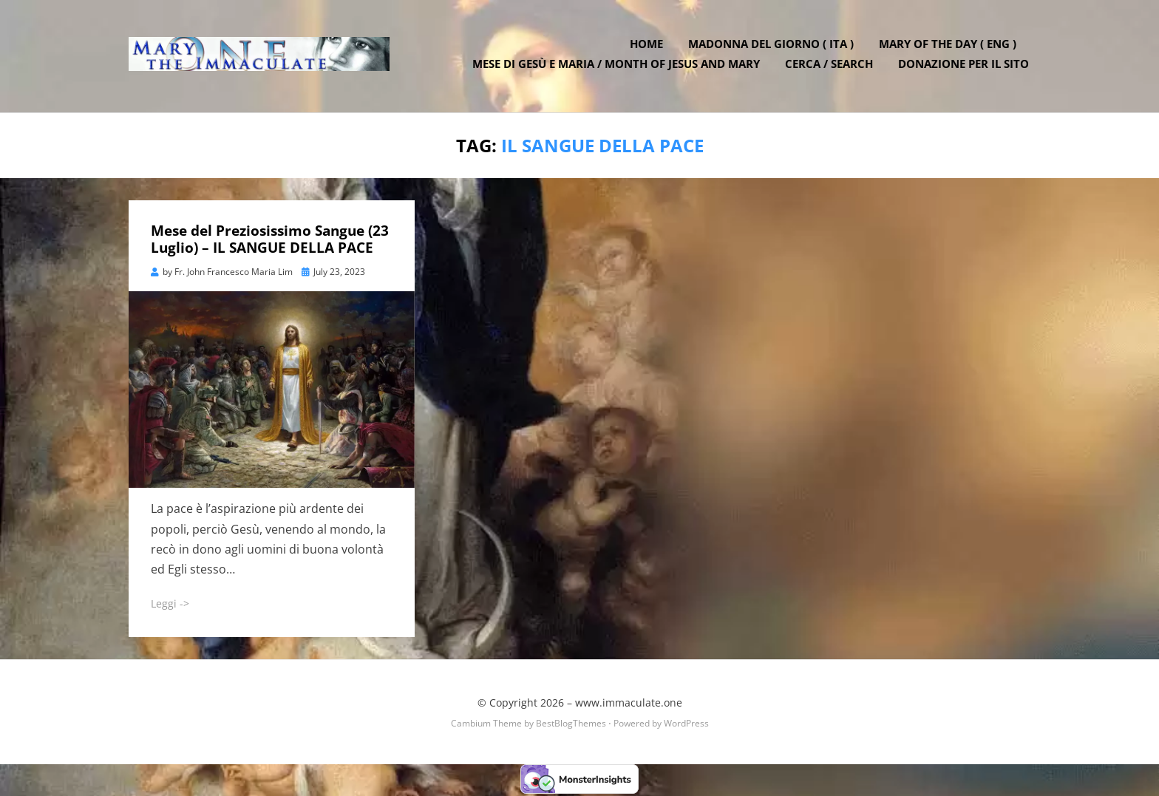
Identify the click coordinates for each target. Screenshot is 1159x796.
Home (648, 46)
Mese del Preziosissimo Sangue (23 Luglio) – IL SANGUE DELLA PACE (270, 241)
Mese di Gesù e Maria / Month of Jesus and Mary (617, 66)
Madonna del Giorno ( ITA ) (772, 46)
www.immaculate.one (628, 704)
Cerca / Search (830, 66)
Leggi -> (170, 606)
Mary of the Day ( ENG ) (949, 46)
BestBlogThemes (571, 724)
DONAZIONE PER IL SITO (965, 66)
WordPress (686, 724)
